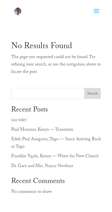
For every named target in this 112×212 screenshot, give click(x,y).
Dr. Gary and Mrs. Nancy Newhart (42, 166)
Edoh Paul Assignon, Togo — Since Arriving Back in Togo (56, 143)
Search (92, 94)
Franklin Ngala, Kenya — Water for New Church (55, 157)
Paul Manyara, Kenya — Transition (42, 130)
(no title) (18, 120)
